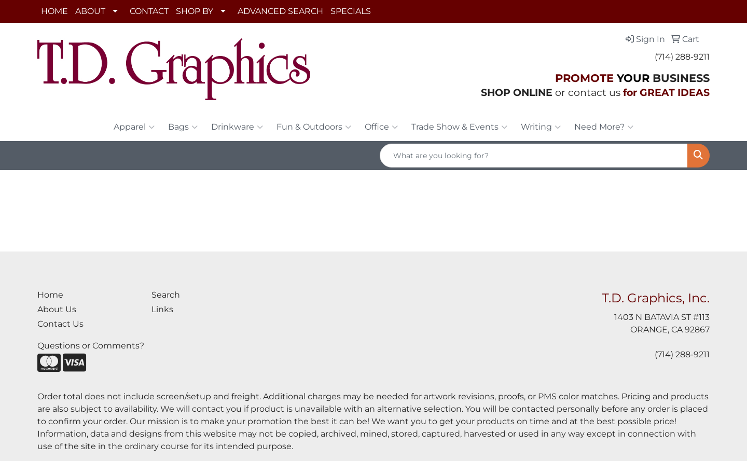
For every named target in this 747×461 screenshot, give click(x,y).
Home (50, 295)
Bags (183, 127)
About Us (56, 309)
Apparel (134, 127)
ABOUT (90, 11)
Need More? (603, 127)
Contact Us (60, 324)
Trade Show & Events (459, 127)
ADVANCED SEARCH (280, 11)
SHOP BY (194, 11)
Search (165, 295)
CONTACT (149, 11)
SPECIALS (350, 11)
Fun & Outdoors (313, 127)
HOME (54, 11)
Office (381, 127)
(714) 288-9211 (682, 57)
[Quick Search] (534, 155)
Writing (541, 127)
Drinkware (237, 127)
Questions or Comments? (90, 346)
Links (162, 309)
